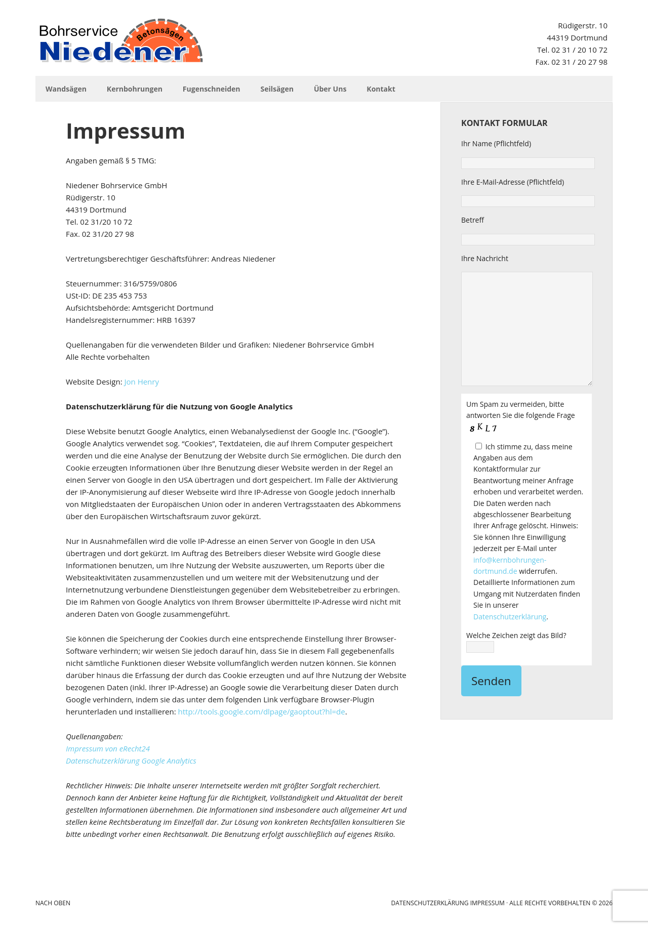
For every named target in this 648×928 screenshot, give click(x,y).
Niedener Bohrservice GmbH (121, 40)
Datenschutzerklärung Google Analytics (131, 760)
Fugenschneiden (211, 89)
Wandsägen (66, 89)
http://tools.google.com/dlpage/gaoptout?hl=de (261, 711)
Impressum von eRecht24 (108, 748)
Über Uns (330, 89)
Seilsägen (277, 89)
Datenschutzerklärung (509, 616)
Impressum (487, 903)
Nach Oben (52, 903)
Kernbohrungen (135, 89)
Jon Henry (141, 381)
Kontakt (381, 89)
